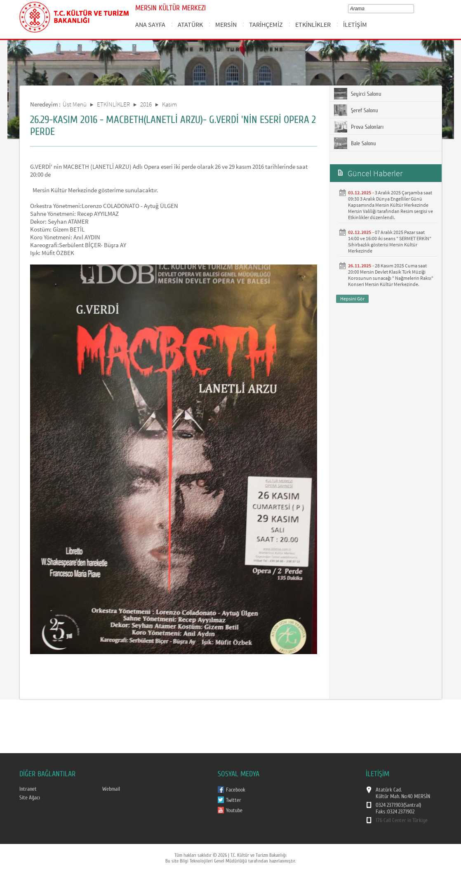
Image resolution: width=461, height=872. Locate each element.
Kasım (169, 104)
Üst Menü (75, 104)
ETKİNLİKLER (313, 24)
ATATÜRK (190, 24)
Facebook (235, 790)
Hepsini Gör (352, 298)
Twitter (233, 800)
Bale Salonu (355, 143)
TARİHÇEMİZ (266, 24)
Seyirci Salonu (357, 93)
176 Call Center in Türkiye (402, 820)
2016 (146, 104)
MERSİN (226, 24)
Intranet (28, 789)
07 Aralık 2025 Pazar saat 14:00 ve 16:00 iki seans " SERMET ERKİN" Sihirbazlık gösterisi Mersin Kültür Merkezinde (389, 241)
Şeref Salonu (356, 110)
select (413, 8)
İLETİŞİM (355, 24)
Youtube (234, 810)
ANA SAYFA (150, 24)
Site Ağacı (29, 797)
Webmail (111, 789)
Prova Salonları (358, 126)
